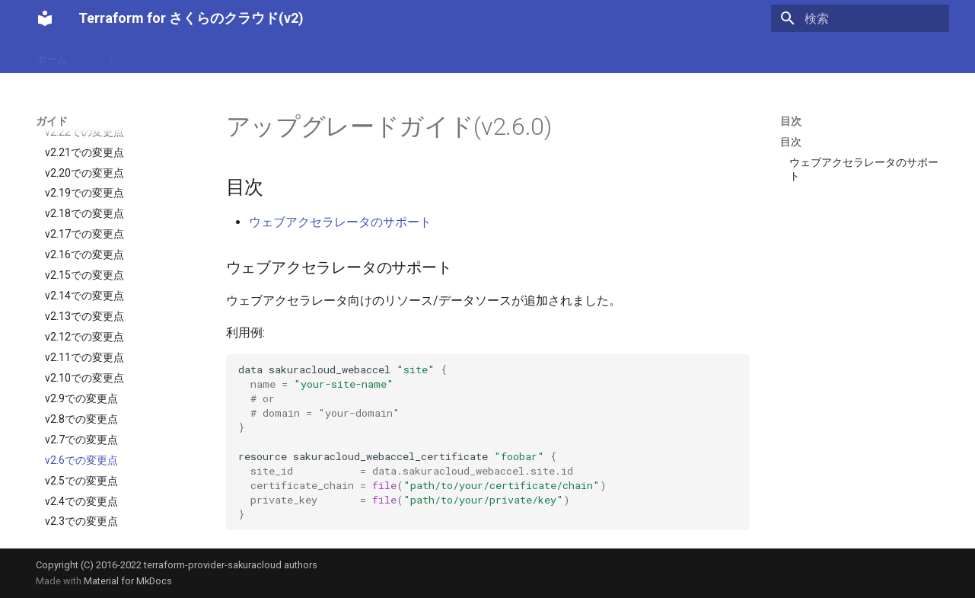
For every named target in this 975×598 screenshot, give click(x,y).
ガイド (102, 56)
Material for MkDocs (128, 581)
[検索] (860, 18)
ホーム (52, 56)
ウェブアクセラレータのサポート (340, 222)
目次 (790, 121)
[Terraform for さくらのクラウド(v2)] (45, 18)
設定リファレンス (178, 56)
